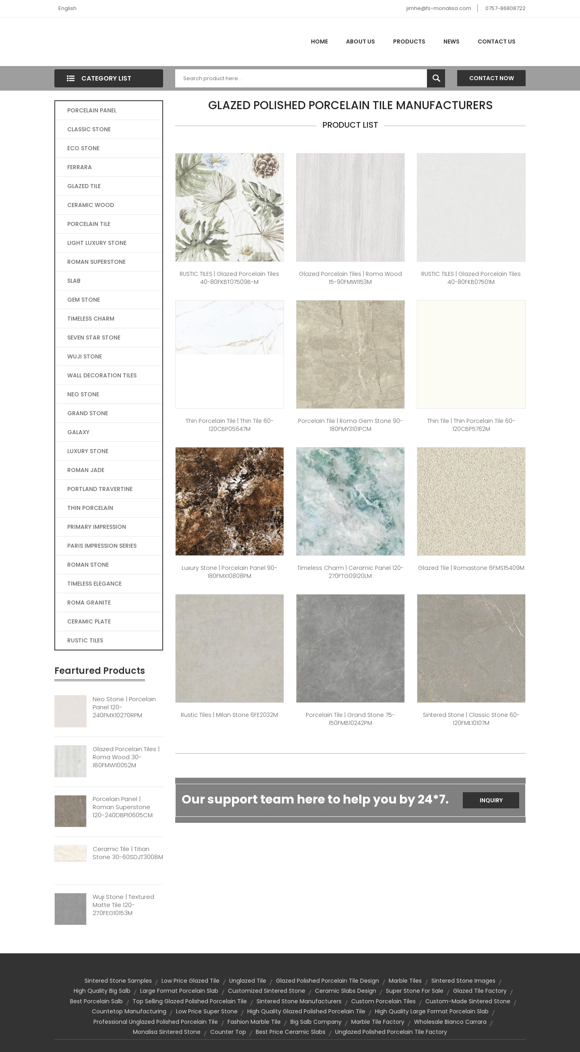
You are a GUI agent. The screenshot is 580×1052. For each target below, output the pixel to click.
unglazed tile (247, 981)
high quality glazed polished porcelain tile (306, 1011)
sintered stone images (463, 981)
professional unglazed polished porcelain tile (155, 1022)
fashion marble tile (254, 1022)
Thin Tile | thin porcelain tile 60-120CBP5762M (471, 425)
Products (409, 41)
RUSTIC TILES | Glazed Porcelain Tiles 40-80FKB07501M (471, 278)
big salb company (316, 1022)
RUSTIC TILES (85, 640)
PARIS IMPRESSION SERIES (102, 546)
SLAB (74, 281)
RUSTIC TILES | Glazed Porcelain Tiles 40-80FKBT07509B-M (229, 278)
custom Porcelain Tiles (383, 1001)
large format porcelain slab (179, 991)
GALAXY (78, 432)
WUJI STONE (84, 356)
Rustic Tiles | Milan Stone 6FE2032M (229, 715)
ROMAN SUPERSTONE (96, 262)
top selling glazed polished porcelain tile (190, 1001)
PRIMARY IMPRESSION (96, 527)
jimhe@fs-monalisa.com (438, 8)
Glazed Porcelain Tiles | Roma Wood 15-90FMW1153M (350, 278)
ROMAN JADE (85, 470)
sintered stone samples (118, 981)
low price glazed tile (191, 981)
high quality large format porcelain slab (432, 1011)
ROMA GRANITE (89, 602)
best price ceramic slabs (290, 1032)
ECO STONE (83, 148)
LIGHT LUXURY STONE (96, 243)
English (67, 8)
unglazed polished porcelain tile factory (391, 1032)
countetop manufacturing (129, 1011)
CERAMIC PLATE (89, 621)
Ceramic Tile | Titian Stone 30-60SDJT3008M (128, 853)
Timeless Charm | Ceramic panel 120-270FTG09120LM (350, 572)
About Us (360, 41)
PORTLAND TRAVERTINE (100, 489)
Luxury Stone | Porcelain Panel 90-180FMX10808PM (229, 572)
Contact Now (491, 78)
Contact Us (497, 41)
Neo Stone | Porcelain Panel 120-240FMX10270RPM (124, 707)
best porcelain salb (96, 1001)
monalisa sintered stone (167, 1032)
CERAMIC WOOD (90, 205)
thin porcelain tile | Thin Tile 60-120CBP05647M (229, 425)
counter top (228, 1032)
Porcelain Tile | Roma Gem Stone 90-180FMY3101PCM (350, 425)
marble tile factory (377, 1022)
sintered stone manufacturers (299, 1001)
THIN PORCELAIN (90, 508)
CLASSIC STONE (89, 129)
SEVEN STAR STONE (93, 337)
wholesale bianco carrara (450, 1022)
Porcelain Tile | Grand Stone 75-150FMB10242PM (350, 719)
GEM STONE (83, 300)
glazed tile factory (480, 991)
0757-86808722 (505, 8)
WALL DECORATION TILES (102, 375)
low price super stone (207, 1011)
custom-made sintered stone (467, 1001)
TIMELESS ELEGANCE (94, 584)
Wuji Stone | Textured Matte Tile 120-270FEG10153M (123, 905)
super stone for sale (414, 991)
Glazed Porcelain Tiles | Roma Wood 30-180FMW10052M (126, 757)
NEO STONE (83, 394)
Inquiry (491, 800)
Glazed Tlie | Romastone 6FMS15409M (471, 568)
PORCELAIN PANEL (91, 110)
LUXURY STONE (87, 451)
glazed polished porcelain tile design (327, 981)
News (451, 41)
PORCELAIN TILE (88, 224)
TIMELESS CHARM (90, 319)
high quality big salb (102, 991)
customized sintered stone (266, 991)
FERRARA (79, 167)
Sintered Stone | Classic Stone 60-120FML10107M (471, 719)
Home (319, 41)
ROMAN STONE (88, 565)
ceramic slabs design (345, 991)
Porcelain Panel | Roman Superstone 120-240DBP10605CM (123, 807)
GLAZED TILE (84, 186)
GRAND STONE (87, 413)
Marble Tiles (405, 981)
